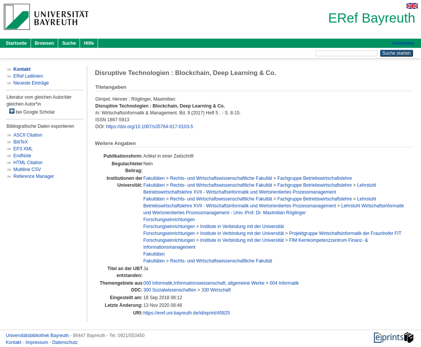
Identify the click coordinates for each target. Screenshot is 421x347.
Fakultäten (154, 178)
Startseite (16, 43)
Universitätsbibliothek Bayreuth (38, 335)
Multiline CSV (27, 169)
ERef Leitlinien (28, 76)
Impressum (37, 342)
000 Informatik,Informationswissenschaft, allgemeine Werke (203, 283)
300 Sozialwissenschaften (169, 290)
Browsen (44, 43)
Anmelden (403, 43)
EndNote (22, 155)
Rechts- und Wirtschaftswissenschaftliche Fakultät (221, 178)
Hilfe (89, 43)
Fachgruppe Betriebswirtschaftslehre (314, 178)
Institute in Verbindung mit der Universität (242, 226)
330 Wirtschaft (216, 290)
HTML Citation (27, 162)
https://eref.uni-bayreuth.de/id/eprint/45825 (186, 313)
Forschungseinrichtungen (169, 219)
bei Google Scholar (32, 111)
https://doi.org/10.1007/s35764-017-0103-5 (149, 126)
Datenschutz (65, 342)
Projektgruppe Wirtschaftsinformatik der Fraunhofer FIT (345, 233)
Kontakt (14, 342)
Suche (69, 43)
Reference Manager (33, 176)
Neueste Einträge (31, 83)
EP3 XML (23, 149)
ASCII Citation (27, 135)
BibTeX (20, 142)
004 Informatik (284, 283)
